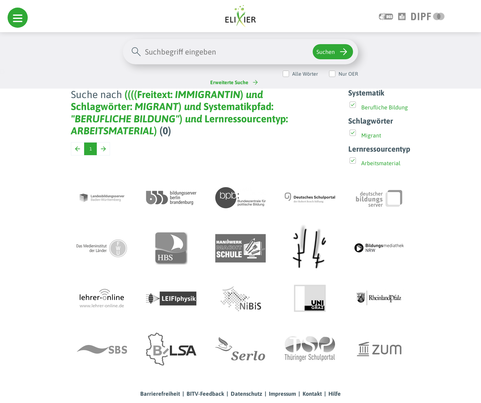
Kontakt (312, 393)
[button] (18, 18)
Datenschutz (246, 393)
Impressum (282, 393)
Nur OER (348, 74)
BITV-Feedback (205, 393)
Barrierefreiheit (160, 393)
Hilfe (334, 393)
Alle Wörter (305, 74)
